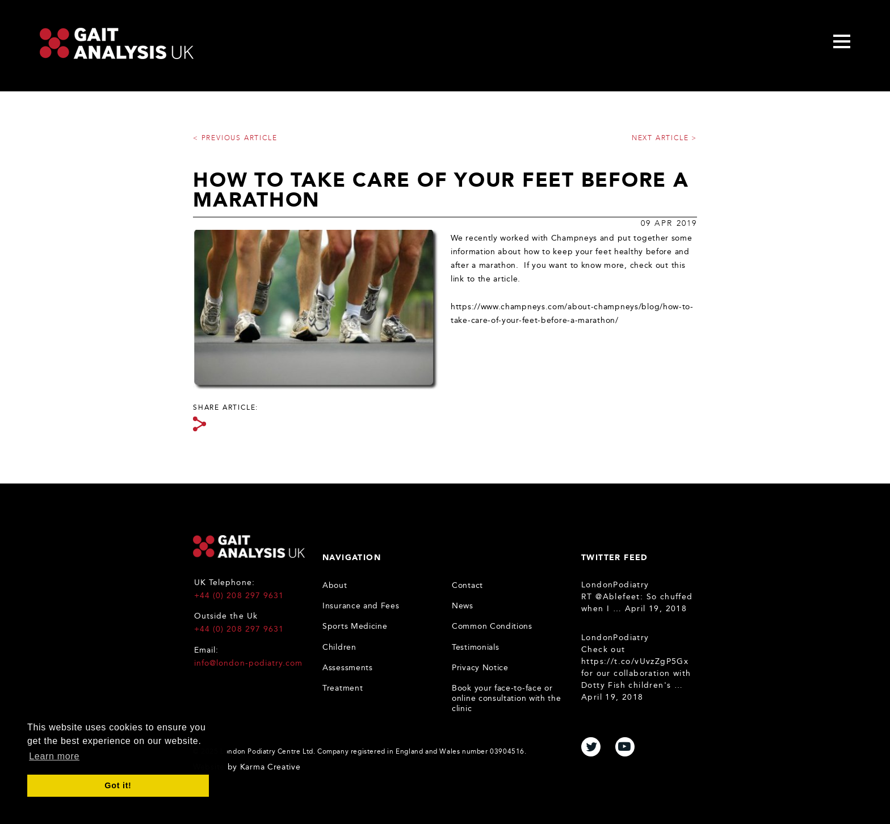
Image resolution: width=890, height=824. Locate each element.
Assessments (347, 667)
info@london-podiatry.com (248, 663)
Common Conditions (492, 626)
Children (339, 647)
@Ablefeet (617, 597)
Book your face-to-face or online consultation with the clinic (506, 698)
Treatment (342, 688)
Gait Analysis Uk (117, 43)
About (334, 585)
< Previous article (235, 138)
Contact (467, 585)
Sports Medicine (355, 626)
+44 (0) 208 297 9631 (239, 595)
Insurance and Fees (361, 606)
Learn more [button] (54, 756)
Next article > (664, 138)
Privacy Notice (480, 667)
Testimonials (475, 647)
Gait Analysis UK (249, 546)
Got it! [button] (117, 785)
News (462, 606)
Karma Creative (270, 767)
